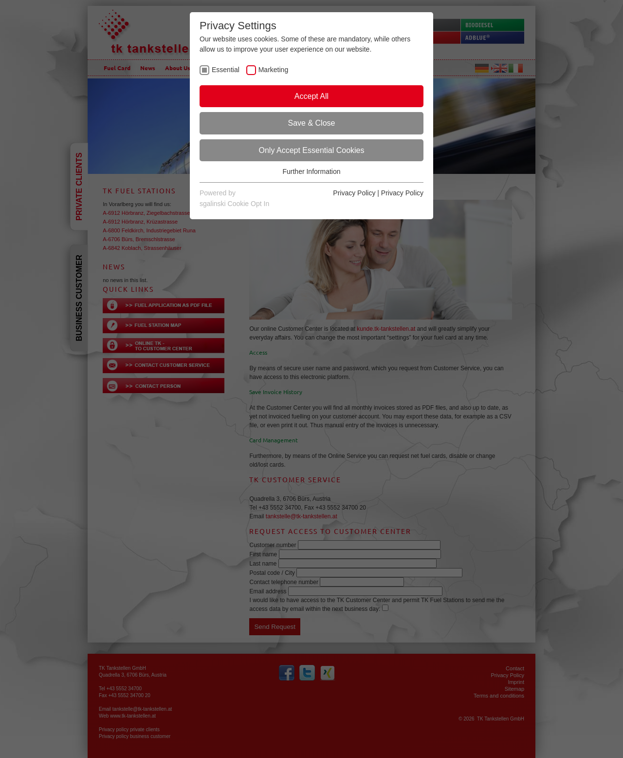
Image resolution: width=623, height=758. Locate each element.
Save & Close (311, 123)
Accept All (311, 96)
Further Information (311, 171)
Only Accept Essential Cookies (312, 150)
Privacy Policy (354, 193)
